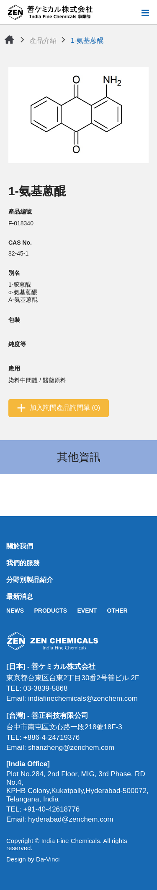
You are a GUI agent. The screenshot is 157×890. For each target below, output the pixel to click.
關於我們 (19, 546)
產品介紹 (43, 40)
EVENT (87, 610)
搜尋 (131, 12)
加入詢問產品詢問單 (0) (65, 407)
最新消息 (19, 596)
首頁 (9, 39)
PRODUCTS (50, 610)
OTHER (117, 610)
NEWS (15, 610)
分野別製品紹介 (29, 579)
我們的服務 (23, 562)
